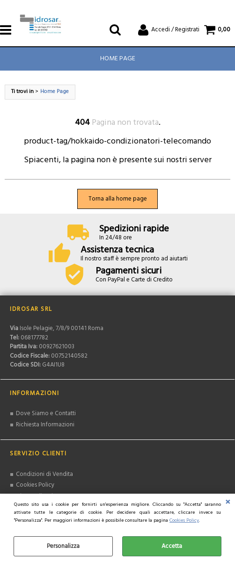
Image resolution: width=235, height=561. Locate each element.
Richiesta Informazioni (45, 425)
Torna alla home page (117, 199)
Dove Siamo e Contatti (46, 413)
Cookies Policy (184, 521)
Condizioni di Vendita (44, 474)
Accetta (172, 546)
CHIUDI (227, 503)
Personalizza (63, 546)
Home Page (117, 58)
